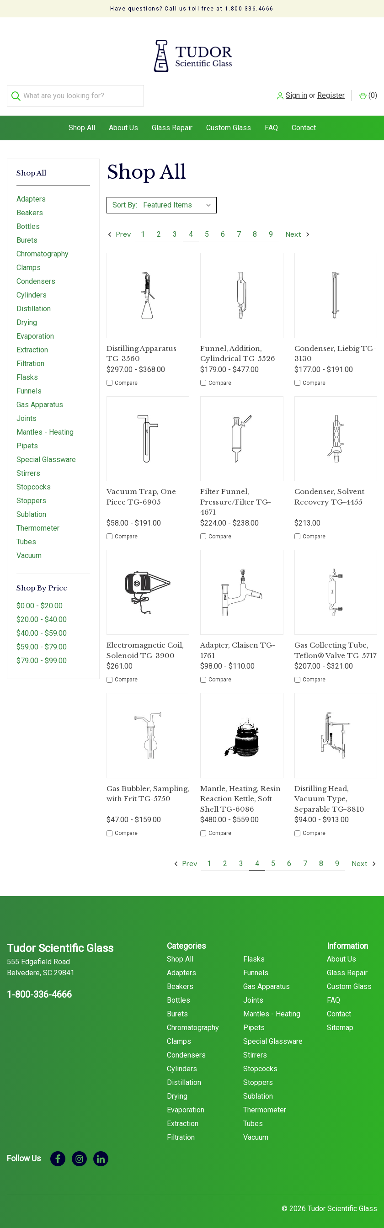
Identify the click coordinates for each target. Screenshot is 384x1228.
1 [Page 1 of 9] (143, 226)
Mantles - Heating (45, 424)
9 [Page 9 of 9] (271, 226)
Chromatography (42, 246)
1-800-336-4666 (39, 986)
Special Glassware (46, 451)
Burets (26, 232)
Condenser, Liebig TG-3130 (335, 345)
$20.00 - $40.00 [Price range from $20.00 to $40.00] (41, 611)
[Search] (17, 37)
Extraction (32, 342)
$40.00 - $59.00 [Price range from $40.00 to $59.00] (41, 625)
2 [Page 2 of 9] (159, 226)
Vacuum (29, 547)
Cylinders (31, 287)
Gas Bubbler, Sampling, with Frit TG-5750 (148, 785)
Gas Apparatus (39, 397)
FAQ (271, 119)
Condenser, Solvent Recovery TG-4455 (329, 489)
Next (298, 226)
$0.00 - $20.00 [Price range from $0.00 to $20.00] (39, 597)
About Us (123, 119)
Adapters (31, 191)
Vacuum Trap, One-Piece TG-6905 (143, 489)
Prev (119, 226)
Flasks (27, 369)
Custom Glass (228, 119)
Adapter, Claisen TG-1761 (237, 642)
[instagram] (79, 1150)
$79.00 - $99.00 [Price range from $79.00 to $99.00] (41, 652)
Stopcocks (33, 479)
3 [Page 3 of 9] (175, 226)
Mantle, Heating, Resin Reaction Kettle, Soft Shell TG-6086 (240, 790)
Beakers (29, 205)
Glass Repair (172, 119)
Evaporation (35, 328)
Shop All (82, 119)
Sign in (296, 37)
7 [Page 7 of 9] (239, 226)
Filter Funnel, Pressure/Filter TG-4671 (235, 494)
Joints (26, 410)
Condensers (35, 273)
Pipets (27, 438)
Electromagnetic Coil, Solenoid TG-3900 (145, 642)
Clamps (28, 259)
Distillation (33, 301)
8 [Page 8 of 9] (255, 226)
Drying (26, 314)
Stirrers (28, 465)
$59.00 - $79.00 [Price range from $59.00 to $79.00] (41, 638)
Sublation (31, 506)
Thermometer (37, 520)
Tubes (26, 534)
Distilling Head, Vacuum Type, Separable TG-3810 (329, 790)
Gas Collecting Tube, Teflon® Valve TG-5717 (335, 642)
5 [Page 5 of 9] (207, 226)
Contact (304, 119)
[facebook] (58, 1150)
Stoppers (31, 493)
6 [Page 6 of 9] (223, 226)
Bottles (28, 218)
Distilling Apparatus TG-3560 (141, 345)
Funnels (29, 383)
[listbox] (179, 197)
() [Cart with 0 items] (368, 37)
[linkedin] (101, 1150)
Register (331, 37)
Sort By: (124, 197)
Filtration (30, 355)
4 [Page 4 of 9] (191, 226)
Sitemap (340, 1019)
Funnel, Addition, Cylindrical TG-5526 (237, 345)
